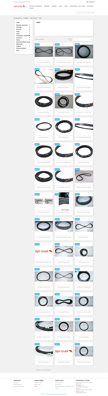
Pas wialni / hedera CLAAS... (44, 337)
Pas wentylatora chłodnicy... (64, 362)
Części (66, 6)
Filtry (17, 50)
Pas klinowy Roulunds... (44, 112)
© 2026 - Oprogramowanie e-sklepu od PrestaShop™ (54, 394)
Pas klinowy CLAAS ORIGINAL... (84, 62)
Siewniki (54, 6)
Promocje (16, 382)
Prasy (60, 6)
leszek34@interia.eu (81, 392)
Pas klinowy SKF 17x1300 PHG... (84, 112)
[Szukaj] (85, 12)
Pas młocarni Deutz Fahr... (44, 287)
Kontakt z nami (38, 382)
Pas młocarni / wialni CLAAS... (84, 312)
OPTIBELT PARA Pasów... (44, 212)
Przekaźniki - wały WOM (77, 6)
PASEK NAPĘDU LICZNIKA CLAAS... (44, 262)
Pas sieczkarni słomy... (63, 312)
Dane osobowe (58, 382)
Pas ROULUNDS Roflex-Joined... (43, 87)
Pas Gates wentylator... (43, 137)
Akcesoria (90, 6)
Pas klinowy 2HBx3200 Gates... (84, 87)
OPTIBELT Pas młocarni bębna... (84, 187)
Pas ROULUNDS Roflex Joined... (84, 137)
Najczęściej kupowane (19, 386)
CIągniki (18, 46)
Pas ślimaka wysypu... (84, 337)
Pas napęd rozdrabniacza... (64, 287)
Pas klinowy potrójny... (64, 212)
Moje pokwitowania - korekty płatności (64, 386)
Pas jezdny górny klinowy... (84, 212)
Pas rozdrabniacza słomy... (43, 312)
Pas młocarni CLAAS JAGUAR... (84, 287)
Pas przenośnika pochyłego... (64, 337)
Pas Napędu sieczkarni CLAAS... (64, 237)
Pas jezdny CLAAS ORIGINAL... (44, 62)
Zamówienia (58, 384)
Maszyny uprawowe (35, 6)
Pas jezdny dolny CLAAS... (64, 262)
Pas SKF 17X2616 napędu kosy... (64, 162)
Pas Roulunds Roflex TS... (64, 87)
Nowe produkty (17, 384)
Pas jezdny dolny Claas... (84, 262)
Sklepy (36, 386)
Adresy (56, 388)
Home (17, 22)
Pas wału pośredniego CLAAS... (43, 237)
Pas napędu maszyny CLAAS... (64, 62)
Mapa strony (37, 384)
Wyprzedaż (19, 44)
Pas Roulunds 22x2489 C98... (44, 162)
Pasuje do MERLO (21, 48)
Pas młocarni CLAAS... (84, 237)
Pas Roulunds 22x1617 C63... (44, 187)
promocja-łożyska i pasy (23, 42)
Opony (31, 8)
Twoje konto (59, 380)
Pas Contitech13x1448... (64, 112)
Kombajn (47, 6)
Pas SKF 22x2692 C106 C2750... (64, 187)
